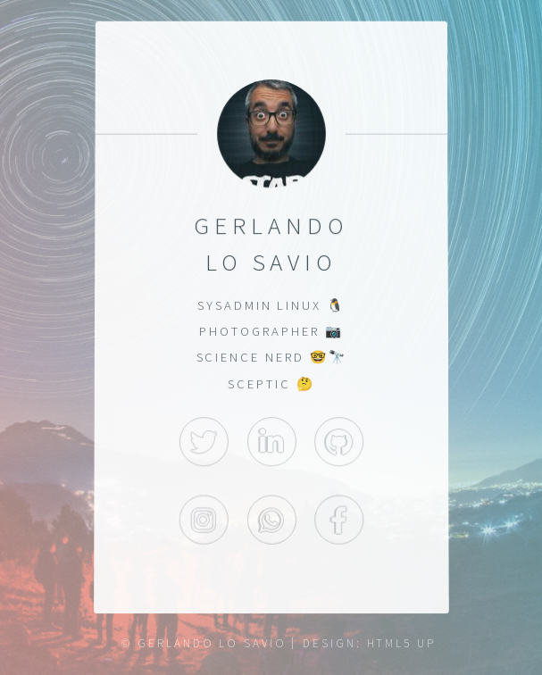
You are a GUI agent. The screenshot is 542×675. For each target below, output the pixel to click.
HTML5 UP (401, 643)
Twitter (203, 441)
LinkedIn (271, 441)
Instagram (203, 521)
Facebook (338, 521)
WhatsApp (271, 521)
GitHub (338, 441)
